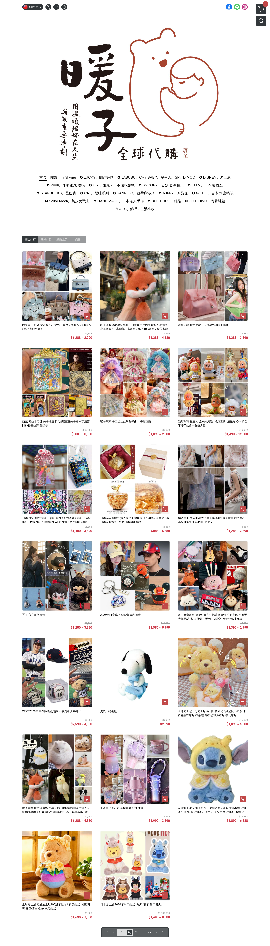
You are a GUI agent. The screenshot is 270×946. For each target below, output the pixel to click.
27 (149, 932)
